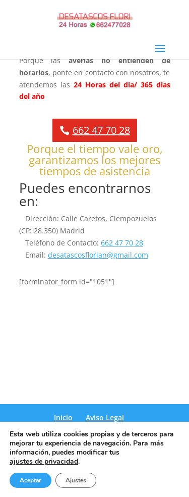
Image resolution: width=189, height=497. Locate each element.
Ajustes (76, 480)
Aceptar (30, 480)
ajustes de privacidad (44, 461)
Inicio (63, 417)
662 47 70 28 (101, 130)
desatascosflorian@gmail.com (98, 255)
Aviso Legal (105, 417)
